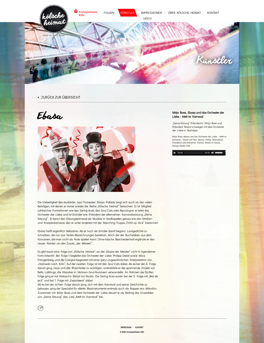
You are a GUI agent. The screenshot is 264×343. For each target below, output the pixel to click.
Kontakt (213, 12)
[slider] (193, 153)
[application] (198, 153)
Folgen (109, 12)
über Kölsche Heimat (184, 12)
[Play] (174, 152)
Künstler (127, 12)
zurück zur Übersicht (59, 97)
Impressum (126, 327)
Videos (147, 18)
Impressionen (151, 12)
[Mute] (212, 152)
